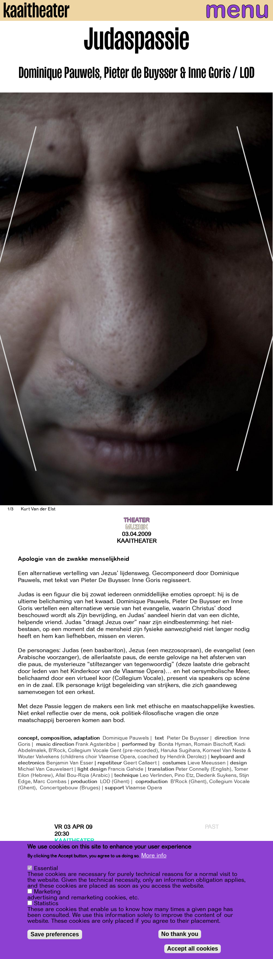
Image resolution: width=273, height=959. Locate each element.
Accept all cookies (192, 948)
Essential (46, 868)
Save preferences (55, 934)
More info (153, 855)
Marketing (47, 891)
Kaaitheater (137, 541)
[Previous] (11, 299)
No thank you (179, 934)
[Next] (262, 299)
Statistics (46, 903)
